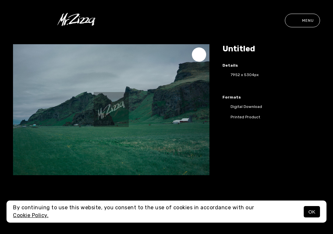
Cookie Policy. (30, 215)
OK (311, 211)
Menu (302, 20)
